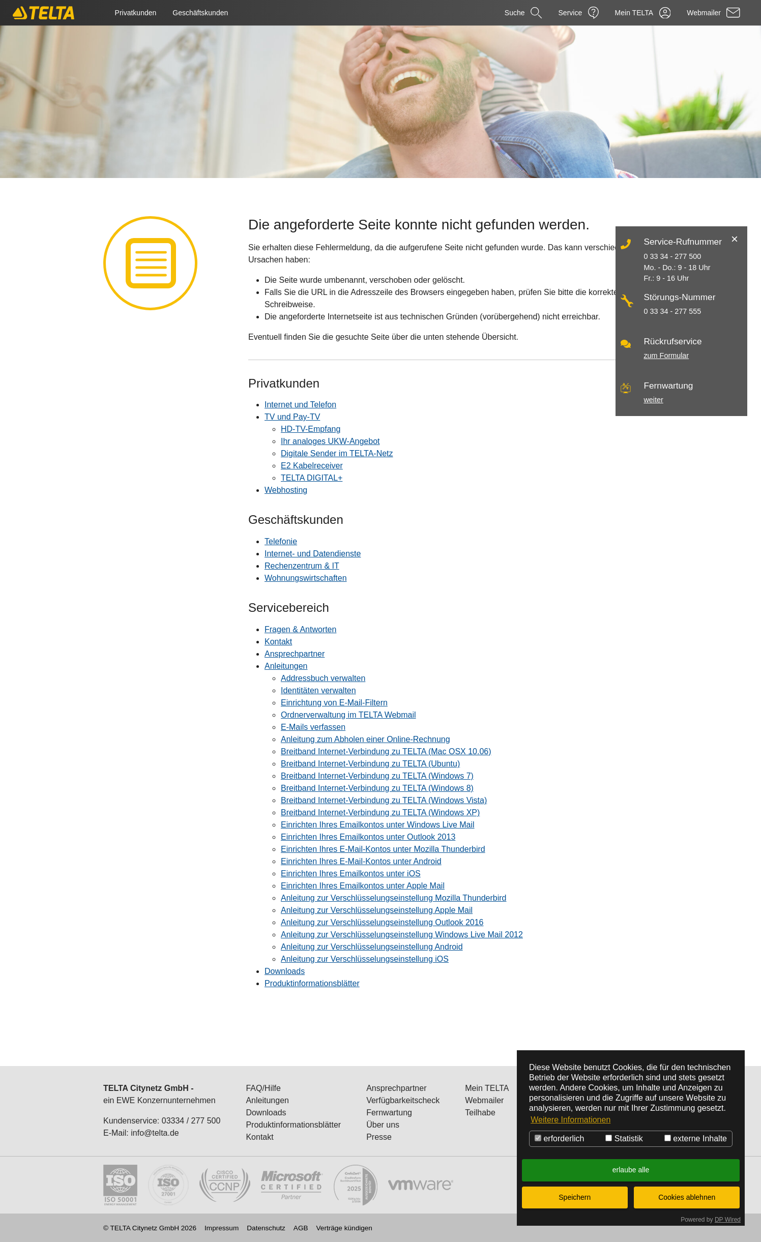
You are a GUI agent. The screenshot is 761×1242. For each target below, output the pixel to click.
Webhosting (286, 490)
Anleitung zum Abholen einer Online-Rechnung (365, 739)
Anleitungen (286, 666)
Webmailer (484, 1100)
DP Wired (728, 1219)
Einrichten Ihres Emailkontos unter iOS (351, 873)
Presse (379, 1137)
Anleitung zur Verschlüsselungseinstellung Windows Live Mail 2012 (402, 934)
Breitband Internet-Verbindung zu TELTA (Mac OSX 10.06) (386, 751)
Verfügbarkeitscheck (403, 1100)
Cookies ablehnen (686, 1197)
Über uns (382, 1124)
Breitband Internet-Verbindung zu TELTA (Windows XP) (380, 812)
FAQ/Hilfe (263, 1088)
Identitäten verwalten (318, 690)
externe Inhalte (695, 1138)
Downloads (285, 971)
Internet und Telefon (300, 404)
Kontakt (278, 641)
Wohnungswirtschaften (306, 578)
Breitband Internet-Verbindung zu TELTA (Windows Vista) (384, 800)
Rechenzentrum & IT (302, 565)
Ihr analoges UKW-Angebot (330, 441)
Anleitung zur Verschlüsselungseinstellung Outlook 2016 (382, 922)
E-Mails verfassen (313, 727)
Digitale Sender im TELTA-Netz (337, 453)
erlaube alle (630, 1170)
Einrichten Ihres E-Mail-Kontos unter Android (361, 861)
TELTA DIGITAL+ (311, 478)
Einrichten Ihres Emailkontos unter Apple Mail (363, 885)
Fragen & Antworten (300, 629)
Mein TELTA (487, 1088)
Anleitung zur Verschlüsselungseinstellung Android (372, 946)
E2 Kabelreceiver (312, 465)
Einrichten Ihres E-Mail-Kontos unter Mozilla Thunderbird (383, 849)
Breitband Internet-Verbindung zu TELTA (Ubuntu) (370, 763)
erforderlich (559, 1138)
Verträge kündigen (344, 1228)
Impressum (221, 1228)
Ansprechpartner (295, 653)
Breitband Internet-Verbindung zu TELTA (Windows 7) (377, 776)
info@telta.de (155, 1133)
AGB (301, 1228)
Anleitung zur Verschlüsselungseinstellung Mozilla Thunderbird (394, 898)
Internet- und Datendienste (313, 553)
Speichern (575, 1197)
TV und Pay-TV (292, 416)
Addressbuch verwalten (323, 678)
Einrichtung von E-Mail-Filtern (334, 702)
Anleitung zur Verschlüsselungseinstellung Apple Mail (377, 910)
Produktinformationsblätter (312, 983)
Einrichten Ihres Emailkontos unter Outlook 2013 (368, 837)
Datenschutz (266, 1228)
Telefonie (281, 541)
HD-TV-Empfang (310, 429)
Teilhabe (480, 1112)
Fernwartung (389, 1112)
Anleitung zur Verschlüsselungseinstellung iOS (365, 959)
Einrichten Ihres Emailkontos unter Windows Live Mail (378, 824)
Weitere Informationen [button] (570, 1119)
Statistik (623, 1138)
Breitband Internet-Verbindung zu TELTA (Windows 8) (377, 788)
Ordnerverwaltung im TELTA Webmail (348, 715)
